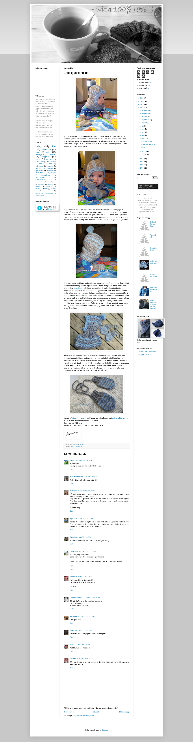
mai (143, 132)
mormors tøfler (48, 191)
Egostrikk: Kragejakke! (153, 289)
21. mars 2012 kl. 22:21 (91, 477)
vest (43, 168)
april (143, 135)
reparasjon (52, 173)
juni (143, 129)
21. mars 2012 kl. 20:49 (84, 460)
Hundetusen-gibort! (153, 275)
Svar (71, 469)
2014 (142, 101)
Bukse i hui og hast (153, 224)
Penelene (73, 616)
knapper (50, 171)
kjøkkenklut (40, 171)
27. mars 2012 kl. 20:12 (86, 616)
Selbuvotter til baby (153, 262)
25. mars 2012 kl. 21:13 (83, 577)
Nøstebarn (46, 150)
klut (37, 168)
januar (144, 155)
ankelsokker (39, 182)
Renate (72, 460)
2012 (142, 107)
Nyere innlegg (69, 712)
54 (151, 83)
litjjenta (73, 659)
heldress (50, 184)
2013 (142, 104)
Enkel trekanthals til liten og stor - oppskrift (153, 304)
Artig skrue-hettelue (78, 418)
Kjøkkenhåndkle (41, 179)
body (45, 188)
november (145, 113)
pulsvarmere (51, 162)
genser (41, 164)
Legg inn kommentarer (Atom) (83, 716)
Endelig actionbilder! (148, 144)
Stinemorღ (74, 551)
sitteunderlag (45, 175)
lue (76, 446)
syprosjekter (40, 177)
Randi (72, 537)
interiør (38, 186)
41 (149, 85)
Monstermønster (76, 477)
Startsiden (96, 712)
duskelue (41, 184)
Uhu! (143, 147)
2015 (142, 98)
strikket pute (39, 193)
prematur (38, 188)
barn (37, 152)
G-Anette (73, 491)
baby (72, 446)
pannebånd (40, 162)
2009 (142, 165)
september (146, 120)
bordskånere (49, 193)
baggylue (49, 159)
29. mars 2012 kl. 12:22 (83, 630)
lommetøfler (40, 173)
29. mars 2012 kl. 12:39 (83, 645)
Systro (72, 518)
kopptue (45, 157)
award (50, 168)
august (144, 123)
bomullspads (51, 182)
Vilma (72, 645)
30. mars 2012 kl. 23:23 (85, 659)
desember (145, 110)
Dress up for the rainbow (148, 352)
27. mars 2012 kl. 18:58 (91, 598)
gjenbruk (50, 166)
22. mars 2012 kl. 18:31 (83, 537)
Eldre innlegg (124, 712)
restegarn (40, 154)
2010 (142, 162)
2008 (142, 168)
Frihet (72, 577)
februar (144, 151)
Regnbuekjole (153, 249)
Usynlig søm (79, 288)
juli (143, 126)
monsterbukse (40, 195)
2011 (142, 159)
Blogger (104, 730)
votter (48, 152)
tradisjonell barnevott (119, 418)
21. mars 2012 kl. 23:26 (84, 518)
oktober (145, 117)
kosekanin (48, 186)
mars (144, 138)
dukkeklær (39, 166)
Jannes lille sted (76, 598)
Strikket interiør (146, 141)
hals (50, 164)
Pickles (79, 446)
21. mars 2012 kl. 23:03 (86, 491)
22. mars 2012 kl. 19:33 (87, 551)
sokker (38, 159)
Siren (72, 630)
